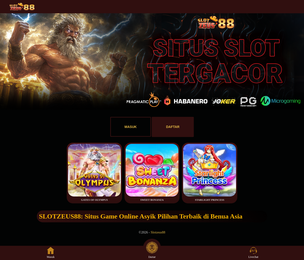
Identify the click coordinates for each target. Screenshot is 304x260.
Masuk (51, 253)
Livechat (253, 253)
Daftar (152, 253)
